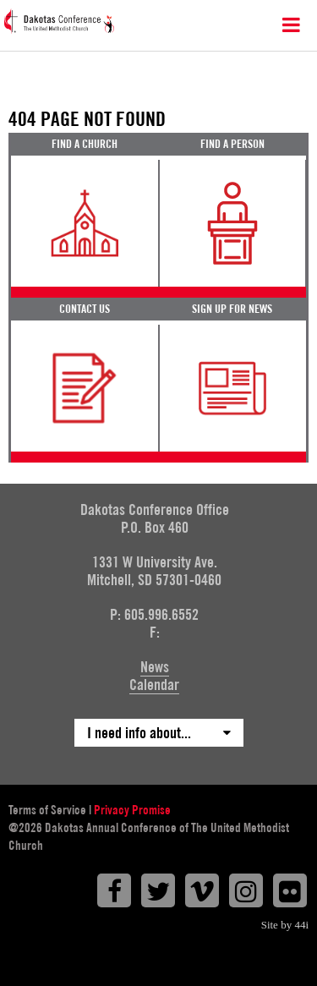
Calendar (154, 684)
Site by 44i (285, 924)
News (154, 667)
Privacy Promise (132, 810)
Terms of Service (47, 810)
